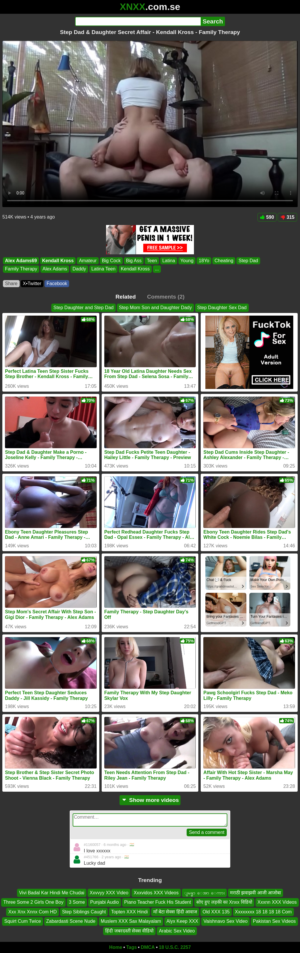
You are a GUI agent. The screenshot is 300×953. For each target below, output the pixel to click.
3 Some (77, 902)
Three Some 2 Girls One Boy (33, 902)
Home (115, 947)
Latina (168, 260)
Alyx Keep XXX (182, 921)
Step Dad (248, 260)
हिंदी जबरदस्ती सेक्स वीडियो (129, 930)
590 (267, 217)
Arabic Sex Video (177, 930)
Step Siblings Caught (84, 911)
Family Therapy (21, 269)
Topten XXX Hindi (129, 911)
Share (11, 283)
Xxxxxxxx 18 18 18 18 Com (263, 911)
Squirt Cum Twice (22, 921)
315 (287, 217)
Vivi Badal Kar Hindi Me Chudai (51, 892)
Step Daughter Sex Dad (222, 307)
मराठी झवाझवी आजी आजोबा (255, 892)
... (157, 269)
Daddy (79, 269)
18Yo (204, 260)
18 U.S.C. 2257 (175, 947)
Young (187, 260)
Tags (131, 947)
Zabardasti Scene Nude (71, 921)
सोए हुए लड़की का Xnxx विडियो (224, 902)
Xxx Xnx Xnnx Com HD (32, 911)
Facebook (57, 283)
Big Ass (134, 260)
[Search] (138, 21)
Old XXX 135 (216, 911)
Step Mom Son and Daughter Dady (155, 307)
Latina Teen (103, 269)
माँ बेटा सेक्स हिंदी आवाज (175, 911)
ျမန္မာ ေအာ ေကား (204, 892)
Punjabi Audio (104, 902)
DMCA (148, 947)
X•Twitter (32, 283)
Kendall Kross (58, 260)
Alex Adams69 (21, 260)
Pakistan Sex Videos (274, 921)
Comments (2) (166, 297)
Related (125, 297)
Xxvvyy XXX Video (109, 892)
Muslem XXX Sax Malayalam (131, 921)
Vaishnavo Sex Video (225, 921)
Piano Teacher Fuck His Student (157, 902)
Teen (152, 260)
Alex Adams (54, 269)
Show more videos (150, 800)
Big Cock (111, 260)
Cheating (223, 260)
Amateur (87, 260)
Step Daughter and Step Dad (83, 307)
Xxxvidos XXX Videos (156, 892)
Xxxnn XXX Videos (277, 902)
